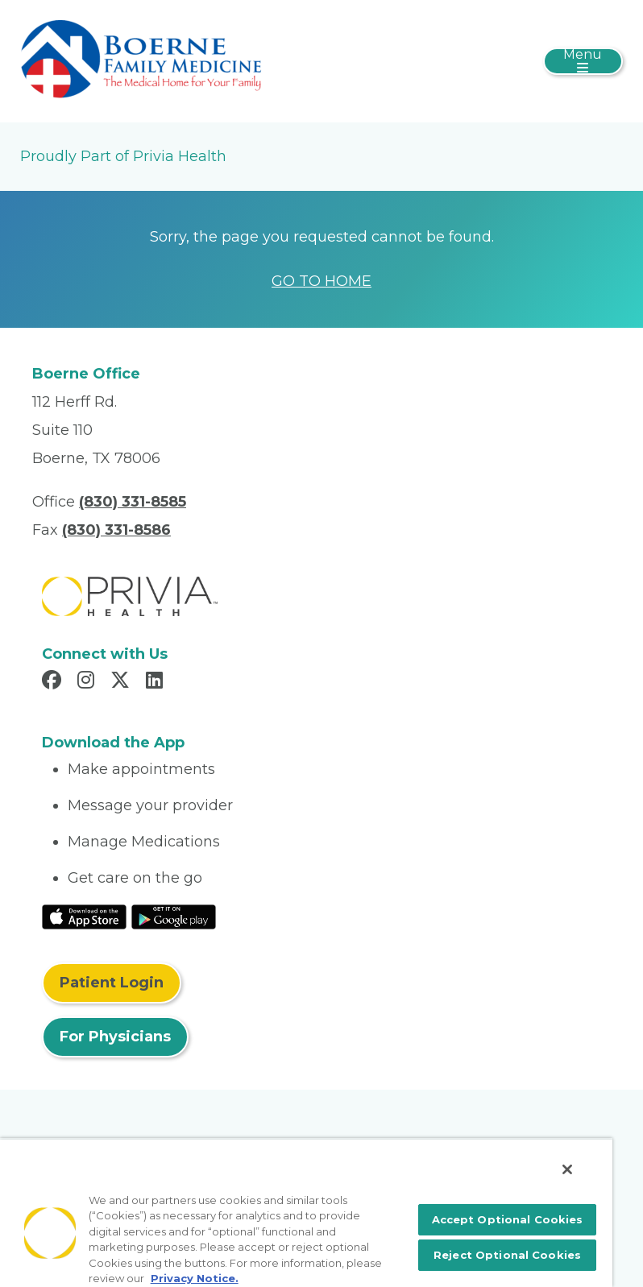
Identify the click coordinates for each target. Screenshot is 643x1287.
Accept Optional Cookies (507, 1219)
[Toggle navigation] (583, 61)
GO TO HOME (321, 281)
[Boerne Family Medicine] (141, 60)
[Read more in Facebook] (54, 682)
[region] (306, 1212)
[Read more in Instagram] (88, 682)
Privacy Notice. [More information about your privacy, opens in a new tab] (195, 1278)
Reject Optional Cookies (507, 1254)
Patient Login (112, 982)
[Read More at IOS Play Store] (84, 916)
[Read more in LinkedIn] (157, 682)
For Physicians (115, 1036)
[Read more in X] (122, 682)
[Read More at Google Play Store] (173, 916)
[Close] (567, 1169)
